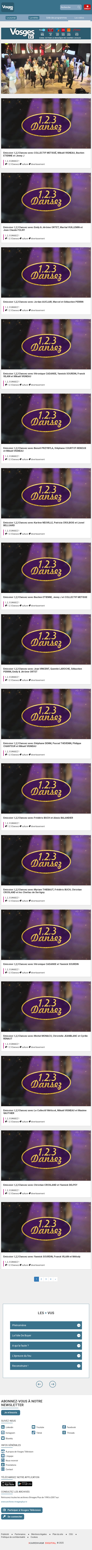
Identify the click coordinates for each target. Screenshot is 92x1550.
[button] (39, 1384)
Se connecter (12, 1516)
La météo (34, 18)
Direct (87, 9)
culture (25, 164)
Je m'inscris (10, 1412)
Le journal (11, 18)
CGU (71, 1534)
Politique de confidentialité (13, 1537)
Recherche (79, 7)
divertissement (38, 164)
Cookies (34, 1537)
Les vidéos (79, 18)
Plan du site (58, 1534)
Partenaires (20, 1534)
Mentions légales (39, 1534)
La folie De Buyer (21, 1335)
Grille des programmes (56, 18)
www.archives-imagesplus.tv (14, 1502)
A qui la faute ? (20, 1345)
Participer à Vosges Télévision (22, 1509)
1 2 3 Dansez (13, 164)
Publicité (5, 1534)
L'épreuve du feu (21, 1355)
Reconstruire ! (20, 1365)
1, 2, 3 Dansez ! (12, 161)
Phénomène (19, 1325)
